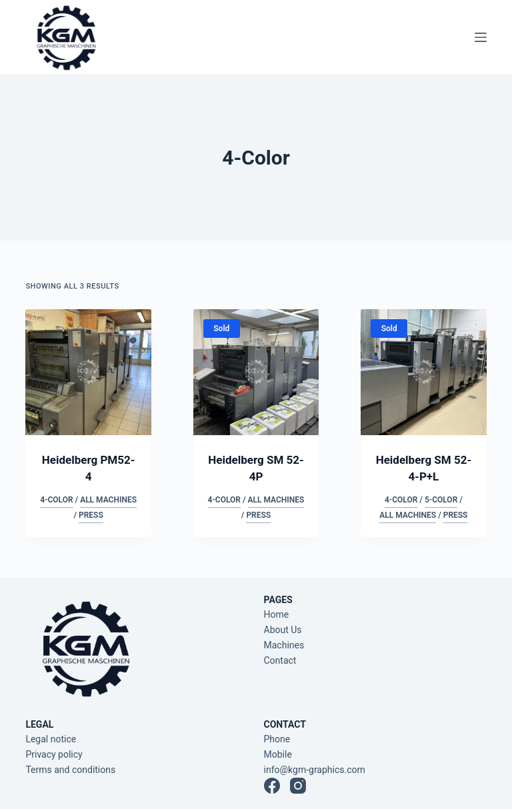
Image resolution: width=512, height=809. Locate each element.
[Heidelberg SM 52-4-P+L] (423, 371)
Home (276, 614)
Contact (280, 660)
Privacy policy (53, 754)
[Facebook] (272, 786)
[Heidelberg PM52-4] (88, 371)
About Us (283, 629)
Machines (284, 645)
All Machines (108, 499)
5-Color (441, 499)
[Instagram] (298, 786)
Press (91, 515)
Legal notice (50, 739)
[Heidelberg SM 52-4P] (256, 371)
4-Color (56, 499)
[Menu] (481, 37)
